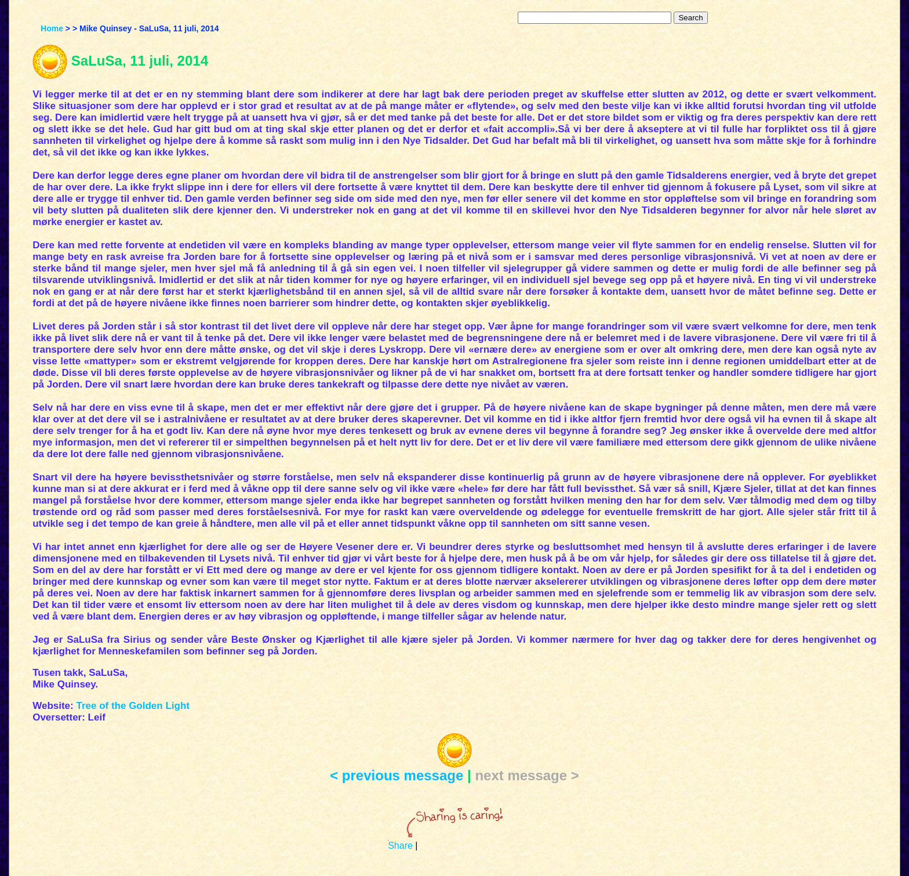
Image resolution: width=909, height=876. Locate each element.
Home (52, 28)
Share (400, 845)
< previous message (396, 775)
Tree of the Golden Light (133, 705)
